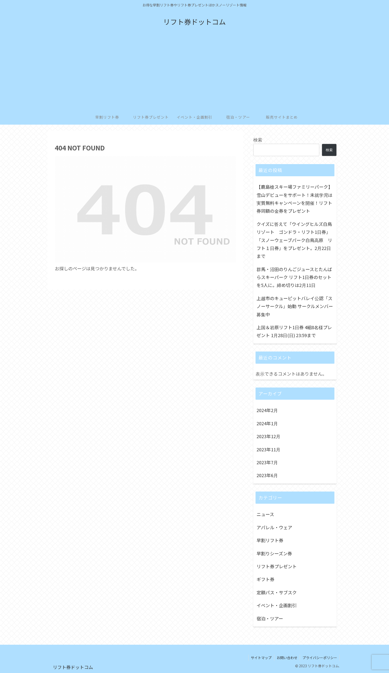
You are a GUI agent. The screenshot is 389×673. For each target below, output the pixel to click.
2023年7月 (267, 462)
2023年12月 (268, 436)
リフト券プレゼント (277, 566)
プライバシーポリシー (319, 657)
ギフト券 (265, 579)
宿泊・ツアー (270, 618)
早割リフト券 (270, 540)
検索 (257, 139)
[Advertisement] (194, 72)
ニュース (265, 514)
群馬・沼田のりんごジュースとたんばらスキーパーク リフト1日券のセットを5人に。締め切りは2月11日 (294, 277)
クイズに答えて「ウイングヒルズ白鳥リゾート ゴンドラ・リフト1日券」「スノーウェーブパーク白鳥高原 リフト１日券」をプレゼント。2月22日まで (294, 240)
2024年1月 (267, 423)
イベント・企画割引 (277, 605)
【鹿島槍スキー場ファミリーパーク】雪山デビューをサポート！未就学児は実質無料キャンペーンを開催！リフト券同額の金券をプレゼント (294, 198)
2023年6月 (267, 475)
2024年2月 (267, 410)
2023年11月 (268, 449)
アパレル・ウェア (274, 527)
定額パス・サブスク (277, 592)
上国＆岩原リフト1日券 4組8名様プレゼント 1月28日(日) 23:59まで (294, 331)
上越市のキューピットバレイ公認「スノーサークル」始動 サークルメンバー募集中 (295, 306)
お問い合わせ (286, 657)
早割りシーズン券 (274, 553)
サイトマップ (260, 657)
